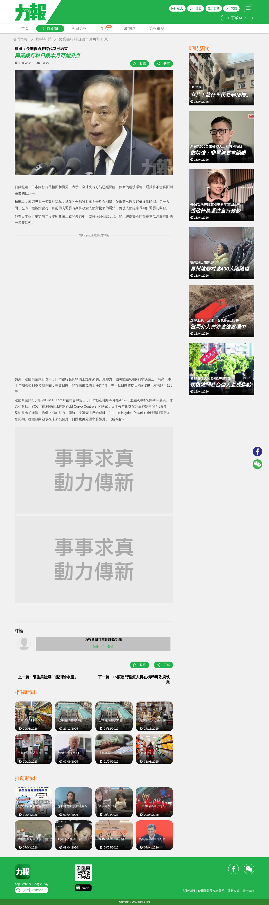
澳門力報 (20, 39)
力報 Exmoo (33, 890)
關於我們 (189, 890)
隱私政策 (233, 890)
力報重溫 (156, 28)
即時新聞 (50, 28)
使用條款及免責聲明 (211, 890)
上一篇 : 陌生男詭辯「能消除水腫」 (48, 677)
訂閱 (217, 8)
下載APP (236, 18)
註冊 (96, 646)
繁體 (234, 8)
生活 (106, 28)
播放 (198, 87)
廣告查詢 (248, 890)
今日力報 (79, 28)
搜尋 (198, 8)
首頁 (25, 28)
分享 (167, 63)
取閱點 (130, 28)
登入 (180, 8)
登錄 (110, 646)
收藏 (143, 63)
